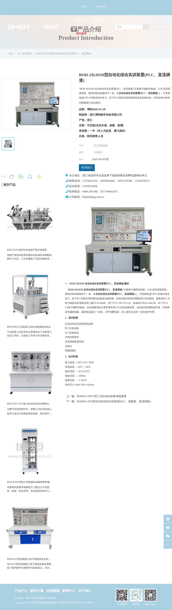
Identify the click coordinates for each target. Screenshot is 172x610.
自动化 (98, 152)
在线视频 (100, 20)
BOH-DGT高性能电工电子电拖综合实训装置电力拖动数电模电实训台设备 (45, 559)
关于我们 (100, 46)
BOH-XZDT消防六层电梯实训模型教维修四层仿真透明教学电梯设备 (42, 482)
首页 (84, 6)
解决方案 (81, 20)
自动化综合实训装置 (75, 324)
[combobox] (160, 27)
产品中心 (100, 6)
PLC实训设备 (101, 145)
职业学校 (23, 491)
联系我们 (86, 167)
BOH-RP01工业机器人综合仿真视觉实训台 (29, 327)
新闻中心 (100, 33)
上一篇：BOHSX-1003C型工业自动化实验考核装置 (96, 396)
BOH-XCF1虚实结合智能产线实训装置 (27, 250)
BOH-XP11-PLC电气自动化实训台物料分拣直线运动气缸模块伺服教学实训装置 (48, 403)
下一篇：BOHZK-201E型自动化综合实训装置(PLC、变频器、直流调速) (108, 401)
